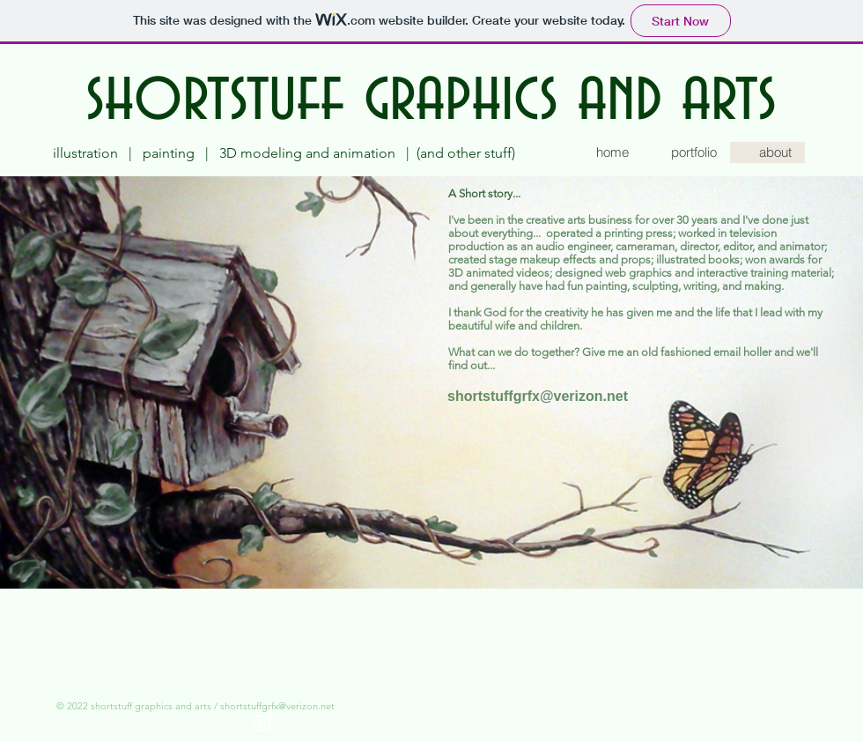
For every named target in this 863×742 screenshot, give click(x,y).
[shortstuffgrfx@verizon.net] (537, 396)
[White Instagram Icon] (262, 723)
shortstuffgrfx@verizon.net (277, 706)
